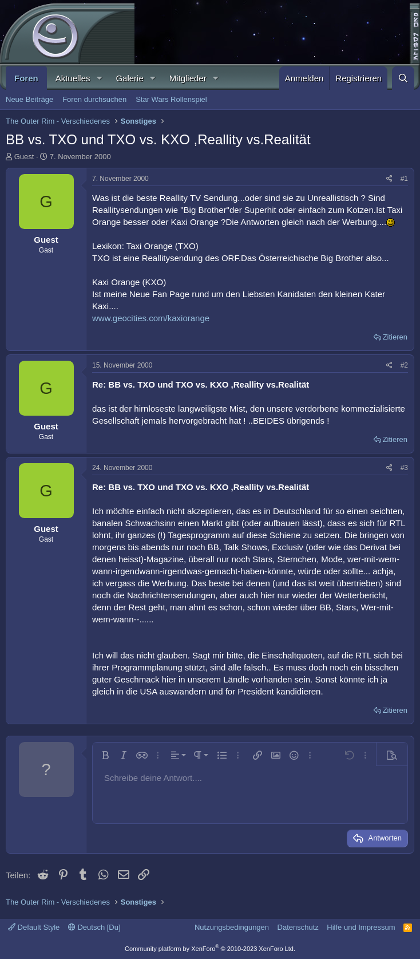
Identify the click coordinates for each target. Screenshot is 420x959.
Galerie (129, 78)
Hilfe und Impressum (361, 927)
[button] (99, 78)
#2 (404, 365)
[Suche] (403, 78)
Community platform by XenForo (210, 948)
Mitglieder (188, 78)
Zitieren (395, 337)
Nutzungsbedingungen (232, 927)
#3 (404, 468)
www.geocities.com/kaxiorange (150, 318)
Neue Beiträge (29, 99)
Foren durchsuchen (94, 99)
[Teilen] (389, 179)
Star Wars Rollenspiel (171, 99)
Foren (26, 78)
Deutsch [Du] (94, 927)
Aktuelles (73, 78)
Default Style (34, 927)
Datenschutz (298, 927)
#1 (404, 179)
